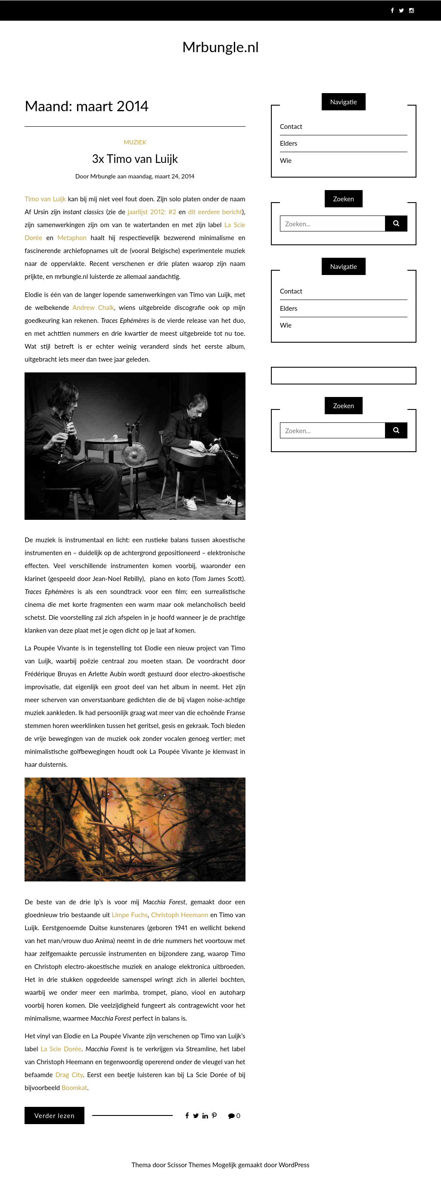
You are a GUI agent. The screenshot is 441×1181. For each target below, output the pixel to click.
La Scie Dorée (60, 1049)
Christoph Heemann (179, 915)
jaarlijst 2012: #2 (152, 212)
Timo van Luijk (45, 199)
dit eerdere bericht (215, 212)
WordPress (294, 1165)
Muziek (135, 142)
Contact (291, 126)
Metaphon (72, 237)
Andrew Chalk (93, 307)
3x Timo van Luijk (135, 159)
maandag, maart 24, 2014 (161, 176)
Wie (286, 160)
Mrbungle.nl (220, 46)
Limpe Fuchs (130, 915)
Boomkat (74, 1087)
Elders (288, 143)
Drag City (69, 1074)
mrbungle (103, 176)
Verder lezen (54, 1115)
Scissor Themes (189, 1165)
